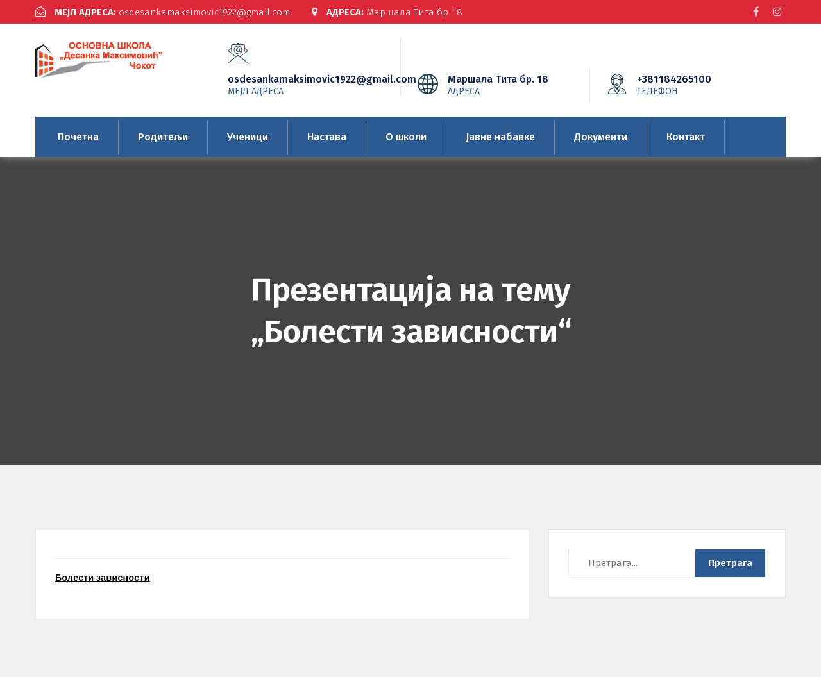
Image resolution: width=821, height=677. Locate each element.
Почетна (78, 137)
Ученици (247, 137)
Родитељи (163, 137)
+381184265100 (693, 84)
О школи (406, 137)
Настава (326, 137)
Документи (600, 137)
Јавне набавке (500, 137)
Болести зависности (102, 577)
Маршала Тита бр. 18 (387, 12)
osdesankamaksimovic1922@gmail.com (162, 12)
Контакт (685, 137)
